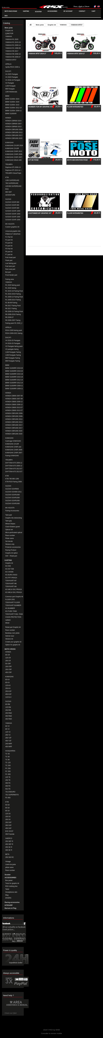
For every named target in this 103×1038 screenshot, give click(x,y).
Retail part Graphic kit (13, 627)
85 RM (7, 704)
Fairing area (9, 279)
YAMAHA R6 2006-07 (13, 57)
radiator (8, 620)
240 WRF (8, 744)
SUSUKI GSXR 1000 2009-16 (12, 217)
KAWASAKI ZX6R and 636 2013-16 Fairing (13, 447)
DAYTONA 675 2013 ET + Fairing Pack (13, 469)
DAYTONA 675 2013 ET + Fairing (13, 472)
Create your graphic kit (13, 642)
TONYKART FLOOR (12, 602)
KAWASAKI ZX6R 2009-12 (14, 154)
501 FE (7, 789)
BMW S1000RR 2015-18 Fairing (14, 377)
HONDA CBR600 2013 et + (13, 127)
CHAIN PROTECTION (13, 617)
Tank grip (8, 521)
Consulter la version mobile (51, 1033)
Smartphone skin (11, 892)
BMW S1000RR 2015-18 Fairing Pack (14, 374)
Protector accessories (13, 547)
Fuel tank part (10, 266)
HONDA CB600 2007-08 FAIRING (14, 399)
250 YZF (8, 738)
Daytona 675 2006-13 (13, 167)
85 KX (7, 682)
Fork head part (10, 257)
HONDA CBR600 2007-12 (13, 124)
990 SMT (8, 192)
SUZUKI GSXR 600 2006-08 (12, 202)
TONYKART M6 (11, 583)
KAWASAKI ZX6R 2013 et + (13, 151)
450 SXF (8, 828)
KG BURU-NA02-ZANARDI (11, 575)
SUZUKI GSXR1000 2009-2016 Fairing (12, 501)
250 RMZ (8, 713)
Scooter (8, 875)
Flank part (8, 260)
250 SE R (8, 847)
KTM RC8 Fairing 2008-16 (13, 482)
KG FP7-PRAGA (11, 578)
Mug (6, 895)
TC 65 (7, 757)
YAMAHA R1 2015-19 (13, 42)
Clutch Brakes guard (12, 527)
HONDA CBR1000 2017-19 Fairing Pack (14, 425)
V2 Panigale (9, 83)
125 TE (7, 777)
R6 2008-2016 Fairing (13, 314)
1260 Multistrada (11, 92)
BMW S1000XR (10, 114)
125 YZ (7, 732)
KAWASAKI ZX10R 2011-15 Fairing (12, 444)
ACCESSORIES (10, 878)
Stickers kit (9, 639)
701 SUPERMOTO (12, 795)
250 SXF (8, 822)
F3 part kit (8, 243)
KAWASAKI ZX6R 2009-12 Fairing (14, 450)
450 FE (7, 786)
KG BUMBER (10, 608)
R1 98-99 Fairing (11, 303)
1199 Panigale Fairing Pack (13, 352)
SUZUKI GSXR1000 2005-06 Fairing (12, 495)
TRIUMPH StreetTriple (13, 173)
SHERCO (8, 838)
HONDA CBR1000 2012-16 (14, 133)
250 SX (7, 819)
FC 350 (7, 771)
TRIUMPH (9, 164)
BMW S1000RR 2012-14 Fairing (14, 383)
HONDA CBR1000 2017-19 (14, 135)
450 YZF (8, 741)
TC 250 (7, 765)
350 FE (7, 783)
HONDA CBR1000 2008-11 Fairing (14, 416)
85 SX (7, 811)
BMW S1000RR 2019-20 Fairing (14, 371)
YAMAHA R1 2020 (11, 39)
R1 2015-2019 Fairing (13, 294)
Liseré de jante (10, 864)
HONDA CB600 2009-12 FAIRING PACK (14, 402)
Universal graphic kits (12, 231)
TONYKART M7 (11, 581)
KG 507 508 (9, 569)
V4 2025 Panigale (11, 74)
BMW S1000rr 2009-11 (13, 111)
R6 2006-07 (9, 317)
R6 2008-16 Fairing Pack (14, 311)
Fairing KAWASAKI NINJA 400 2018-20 (12, 456)
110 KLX (8, 697)
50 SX (7, 805)
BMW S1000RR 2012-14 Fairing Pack (14, 380)
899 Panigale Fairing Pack (12, 358)
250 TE (7, 780)
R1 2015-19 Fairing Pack (14, 291)
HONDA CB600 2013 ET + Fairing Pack (14, 408)
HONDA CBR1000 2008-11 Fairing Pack (14, 413)
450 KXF (8, 694)
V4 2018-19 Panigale (12, 80)
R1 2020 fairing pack (12, 285)
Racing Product (10, 550)
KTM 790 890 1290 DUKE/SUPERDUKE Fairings (12, 479)
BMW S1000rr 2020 (12, 102)
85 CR (7, 655)
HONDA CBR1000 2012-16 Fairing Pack (14, 419)
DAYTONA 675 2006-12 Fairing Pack (13, 463)
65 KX (7, 680)
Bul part (8, 272)
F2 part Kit (9, 240)
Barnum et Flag (10, 908)
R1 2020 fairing (10, 288)
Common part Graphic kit (14, 597)
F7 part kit (8, 254)
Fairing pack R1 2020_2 (13, 323)
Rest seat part (10, 269)
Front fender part (11, 275)
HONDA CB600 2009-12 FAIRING (14, 405)
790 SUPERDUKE (11, 183)
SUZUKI (8, 199)
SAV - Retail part (11, 556)
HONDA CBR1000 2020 (13, 138)
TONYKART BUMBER (13, 605)
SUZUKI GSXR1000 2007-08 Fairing (12, 498)
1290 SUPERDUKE (12, 180)
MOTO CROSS (10, 649)
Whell (7, 623)
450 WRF (8, 747)
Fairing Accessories (12, 511)
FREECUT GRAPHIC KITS (12, 234)
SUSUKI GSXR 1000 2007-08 (12, 214)
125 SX (7, 814)
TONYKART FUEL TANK (14, 614)
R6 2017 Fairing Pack (13, 306)
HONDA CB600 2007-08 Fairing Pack (14, 396)
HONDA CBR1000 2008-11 (14, 130)
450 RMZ (8, 716)
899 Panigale (10, 89)
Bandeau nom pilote (12, 633)
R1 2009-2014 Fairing (13, 300)
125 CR (8, 658)
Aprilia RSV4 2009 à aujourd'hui (12, 67)
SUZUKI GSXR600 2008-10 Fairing (12, 489)
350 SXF (8, 825)
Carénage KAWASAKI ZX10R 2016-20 (13, 441)
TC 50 (7, 754)
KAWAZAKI (9, 438)
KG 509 (8, 566)
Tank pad (8, 515)
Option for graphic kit (12, 645)
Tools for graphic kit (12, 883)
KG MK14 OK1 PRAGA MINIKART (13, 592)
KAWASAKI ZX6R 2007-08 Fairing (14, 453)
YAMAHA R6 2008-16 (13, 54)
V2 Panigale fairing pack (13, 346)
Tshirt (7, 889)
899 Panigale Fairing (12, 361)
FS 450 (7, 798)
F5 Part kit (9, 249)
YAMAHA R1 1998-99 (13, 48)
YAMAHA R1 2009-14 (13, 45)
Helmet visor (9, 636)
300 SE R (8, 850)
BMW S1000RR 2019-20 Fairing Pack (14, 368)
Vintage (8, 861)
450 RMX (8, 719)
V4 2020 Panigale (11, 77)
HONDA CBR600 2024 (13, 121)
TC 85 (7, 760)
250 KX (7, 688)
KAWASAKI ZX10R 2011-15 (12, 148)
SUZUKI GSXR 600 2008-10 (12, 205)
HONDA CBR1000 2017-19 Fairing (14, 428)
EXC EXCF (9, 831)
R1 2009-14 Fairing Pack (14, 297)
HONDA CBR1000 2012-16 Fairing (14, 422)
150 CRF (8, 666)
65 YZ (7, 726)
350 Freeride (9, 834)
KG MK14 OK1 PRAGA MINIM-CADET (13, 589)
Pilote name (9, 538)
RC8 (6, 189)
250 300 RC (9, 857)
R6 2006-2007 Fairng (12, 320)
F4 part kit (8, 246)
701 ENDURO (10, 792)
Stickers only (9, 544)
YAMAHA (8, 36)
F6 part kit (8, 252)
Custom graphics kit (12, 227)
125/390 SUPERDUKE (13, 186)
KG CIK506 (9, 572)
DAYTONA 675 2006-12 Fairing (13, 466)
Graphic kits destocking (13, 518)
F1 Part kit (9, 237)
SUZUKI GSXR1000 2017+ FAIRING (12, 504)
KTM (7, 177)
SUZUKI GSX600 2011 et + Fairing (13, 492)
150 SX (7, 816)
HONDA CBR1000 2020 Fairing (13, 434)
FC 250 (7, 768)
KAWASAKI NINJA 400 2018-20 (13, 160)
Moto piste (9, 28)
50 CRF (8, 664)
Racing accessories (12, 902)
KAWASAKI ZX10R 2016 (14, 145)
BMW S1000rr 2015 (12, 105)
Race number (10, 535)
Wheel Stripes (10, 524)
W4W (58, 1030)
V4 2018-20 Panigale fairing (12, 341)
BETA (7, 854)
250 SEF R (9, 841)
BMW (7, 96)
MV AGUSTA (9, 224)
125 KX (7, 685)
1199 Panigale (10, 86)
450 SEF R (9, 844)
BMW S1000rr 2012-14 (13, 108)
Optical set (9, 530)
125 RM (8, 707)
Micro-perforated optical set (13, 533)
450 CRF (8, 672)
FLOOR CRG (10, 599)
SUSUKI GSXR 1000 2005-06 (12, 211)
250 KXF (8, 691)
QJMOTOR (9, 33)
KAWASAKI (9, 142)
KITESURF (9, 905)
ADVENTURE (10, 195)
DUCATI (8, 71)
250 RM (8, 710)
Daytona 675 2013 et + (13, 170)
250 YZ (7, 735)
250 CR (8, 661)
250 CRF (8, 669)
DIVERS (8, 898)
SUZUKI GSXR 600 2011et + (12, 208)
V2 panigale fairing (11, 349)
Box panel (8, 880)
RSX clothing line (11, 886)
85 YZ (7, 729)
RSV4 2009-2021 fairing (13, 333)
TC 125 (7, 763)
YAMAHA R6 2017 (11, 51)
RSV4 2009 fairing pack (13, 330)
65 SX (7, 808)
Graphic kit (9, 31)
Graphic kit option (11, 553)
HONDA (8, 118)
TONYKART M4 (11, 586)
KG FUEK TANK (11, 611)
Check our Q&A (11, 1013)
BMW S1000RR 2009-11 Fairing (14, 386)
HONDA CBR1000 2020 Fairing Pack (13, 431)
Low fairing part (10, 263)
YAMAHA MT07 (10, 60)
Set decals (9, 541)
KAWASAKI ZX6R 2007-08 (14, 157)
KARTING (8, 560)
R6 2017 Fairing (11, 308)
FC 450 (7, 774)
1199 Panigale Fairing (13, 355)
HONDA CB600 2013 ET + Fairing (14, 410)
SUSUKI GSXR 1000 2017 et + (12, 220)
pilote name (9, 867)
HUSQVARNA (10, 751)
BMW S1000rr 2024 (12, 99)
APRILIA (8, 64)
